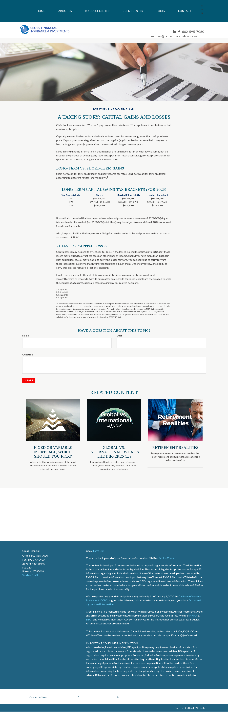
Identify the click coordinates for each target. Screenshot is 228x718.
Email (120, 335)
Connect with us (38, 700)
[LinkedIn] (174, 31)
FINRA (193, 615)
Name (25, 335)
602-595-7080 (193, 31)
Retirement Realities (175, 447)
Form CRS (98, 550)
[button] (65, 11)
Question (27, 354)
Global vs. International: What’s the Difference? (114, 452)
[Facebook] (179, 31)
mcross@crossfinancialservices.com (177, 36)
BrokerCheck (166, 558)
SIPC (89, 619)
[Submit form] (28, 380)
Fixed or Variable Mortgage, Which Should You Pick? (53, 452)
